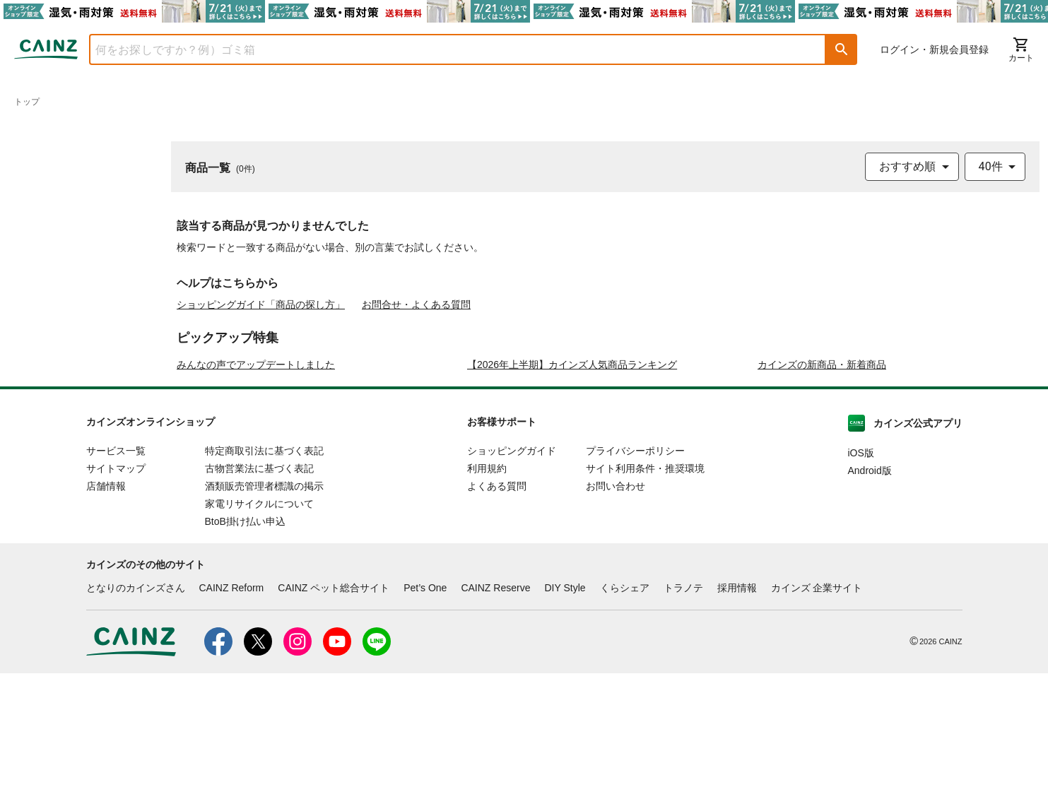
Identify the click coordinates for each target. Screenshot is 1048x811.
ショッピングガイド (511, 589)
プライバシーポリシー (635, 589)
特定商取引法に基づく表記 (264, 589)
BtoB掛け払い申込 (245, 659)
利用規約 (487, 606)
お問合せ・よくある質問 (416, 304)
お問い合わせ (615, 624)
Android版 (870, 609)
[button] (841, 49)
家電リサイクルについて (259, 642)
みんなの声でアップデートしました (256, 503)
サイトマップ (116, 606)
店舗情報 (106, 624)
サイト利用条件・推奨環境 (645, 606)
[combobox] (447, 49)
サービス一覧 (116, 589)
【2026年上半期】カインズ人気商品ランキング (572, 503)
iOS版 (861, 591)
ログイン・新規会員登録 (934, 49)
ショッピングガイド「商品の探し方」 (261, 304)
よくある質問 (496, 624)
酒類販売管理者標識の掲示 (264, 624)
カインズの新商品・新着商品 (822, 503)
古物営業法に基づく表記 (259, 606)
